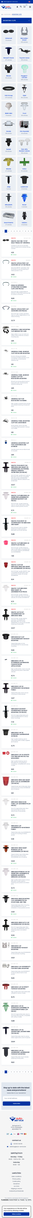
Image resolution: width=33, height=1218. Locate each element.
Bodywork (7, 14)
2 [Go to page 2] (8, 231)
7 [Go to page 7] (22, 231)
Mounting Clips (16, 20)
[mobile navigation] (30, 6)
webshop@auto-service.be (9, 1)
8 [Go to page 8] (25, 231)
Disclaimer (16, 1184)
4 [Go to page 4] (14, 231)
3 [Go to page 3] (11, 231)
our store (16, 1186)
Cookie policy (16, 1181)
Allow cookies (16, 1214)
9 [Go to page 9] (28, 231)
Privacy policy (16, 1179)
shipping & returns (16, 1188)
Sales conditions (16, 1176)
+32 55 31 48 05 (16, 1144)
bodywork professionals (16, 1191)
